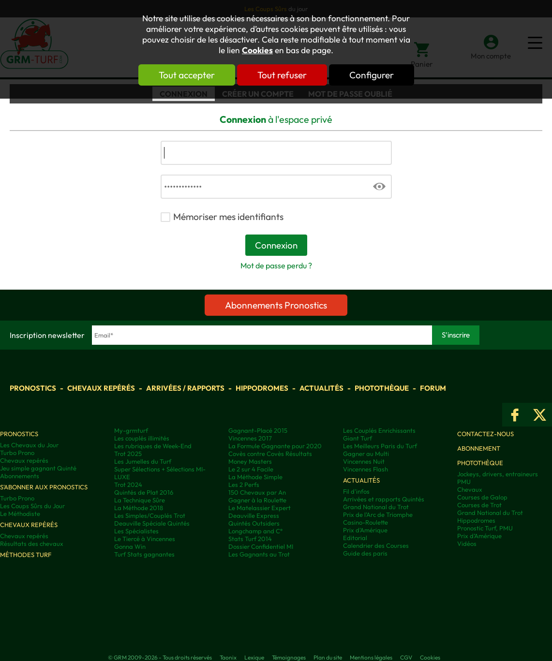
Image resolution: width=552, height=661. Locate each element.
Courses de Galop (482, 497)
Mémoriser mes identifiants (228, 216)
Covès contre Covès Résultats (270, 453)
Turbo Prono (17, 452)
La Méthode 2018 (138, 508)
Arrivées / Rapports (185, 388)
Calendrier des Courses (376, 545)
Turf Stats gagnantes (144, 554)
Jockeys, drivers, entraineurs (497, 474)
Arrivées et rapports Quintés (383, 499)
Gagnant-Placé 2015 (257, 430)
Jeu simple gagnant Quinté (38, 468)
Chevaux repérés (101, 388)
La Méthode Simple (255, 477)
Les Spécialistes (136, 531)
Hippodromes (262, 388)
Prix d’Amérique (479, 536)
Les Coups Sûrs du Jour (32, 506)
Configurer (371, 75)
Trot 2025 (128, 453)
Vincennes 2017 (250, 438)
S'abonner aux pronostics (44, 487)
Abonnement (478, 448)
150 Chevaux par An (257, 492)
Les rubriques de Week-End (153, 446)
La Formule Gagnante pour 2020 (275, 446)
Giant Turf (357, 438)
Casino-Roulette (365, 522)
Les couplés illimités (141, 438)
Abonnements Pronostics (276, 305)
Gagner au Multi (366, 453)
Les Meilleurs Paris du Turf (380, 446)
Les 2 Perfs (243, 484)
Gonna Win (130, 546)
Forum (433, 388)
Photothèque (382, 388)
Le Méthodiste (20, 513)
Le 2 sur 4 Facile (250, 469)
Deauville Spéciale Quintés (152, 523)
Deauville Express (253, 515)
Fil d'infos (356, 491)
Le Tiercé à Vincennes (144, 539)
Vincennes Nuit (364, 461)
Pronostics (33, 388)
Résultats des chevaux (31, 543)
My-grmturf (131, 430)
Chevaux (469, 489)
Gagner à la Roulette (257, 500)
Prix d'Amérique (365, 530)
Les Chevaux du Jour (29, 445)
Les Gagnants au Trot (259, 554)
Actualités (321, 388)
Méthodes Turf (25, 554)
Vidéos (467, 543)
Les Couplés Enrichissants (379, 430)
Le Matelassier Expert (259, 508)
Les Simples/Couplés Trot (149, 515)
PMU (464, 481)
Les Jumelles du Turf (142, 461)
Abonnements (19, 476)
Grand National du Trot (376, 507)
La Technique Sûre (139, 500)
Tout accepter (187, 75)
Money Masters (250, 461)
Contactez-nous (485, 434)
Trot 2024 (128, 484)
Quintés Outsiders (254, 523)
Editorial (355, 538)
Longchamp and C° (255, 531)
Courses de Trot (479, 505)
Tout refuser (282, 75)
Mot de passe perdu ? (276, 265)
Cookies (257, 50)
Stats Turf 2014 (250, 539)
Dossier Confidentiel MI (260, 546)
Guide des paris (365, 553)
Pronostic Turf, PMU (485, 528)
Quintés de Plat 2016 (143, 492)
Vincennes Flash (365, 469)
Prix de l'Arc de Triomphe (378, 514)
